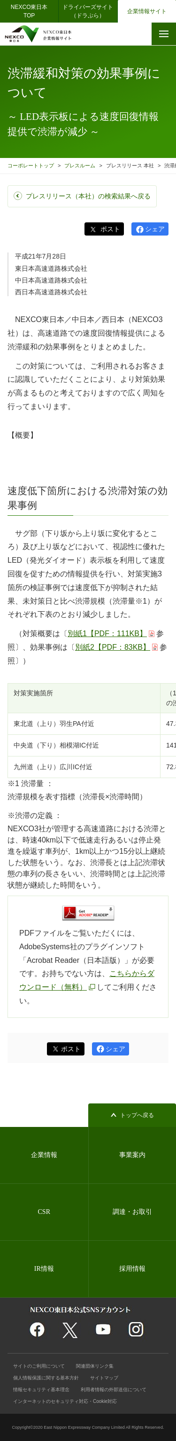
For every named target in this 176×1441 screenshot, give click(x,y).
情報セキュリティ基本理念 (41, 1389)
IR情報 (44, 1268)
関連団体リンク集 (95, 1366)
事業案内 (132, 1154)
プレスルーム (79, 165)
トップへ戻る (137, 1115)
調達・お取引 (132, 1211)
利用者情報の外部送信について (113, 1389)
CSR (44, 1211)
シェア (155, 229)
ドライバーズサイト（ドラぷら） (87, 11)
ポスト (109, 229)
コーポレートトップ (31, 165)
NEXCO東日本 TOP (32, 11)
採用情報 (132, 1268)
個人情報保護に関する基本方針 (46, 1377)
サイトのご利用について (39, 1366)
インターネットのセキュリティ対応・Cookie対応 (65, 1401)
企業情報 (44, 1154)
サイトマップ (104, 1377)
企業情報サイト (147, 11)
